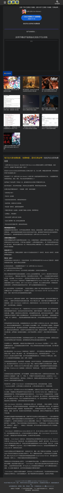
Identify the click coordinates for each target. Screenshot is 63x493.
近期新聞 (8, 73)
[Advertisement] (31, 53)
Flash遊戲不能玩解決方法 (40, 488)
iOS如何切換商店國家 (26, 488)
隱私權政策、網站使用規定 (32, 490)
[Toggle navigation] (4, 2)
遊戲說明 (51, 488)
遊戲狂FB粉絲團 (15, 488)
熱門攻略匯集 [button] (31, 31)
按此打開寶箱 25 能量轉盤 (31, 18)
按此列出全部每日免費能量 (31, 23)
